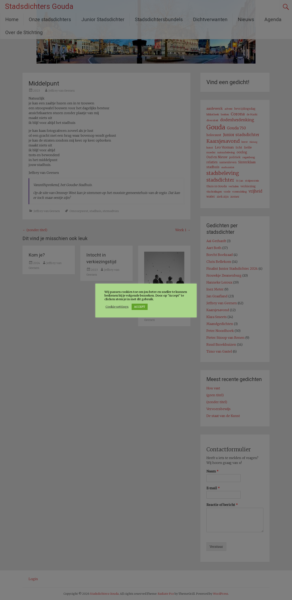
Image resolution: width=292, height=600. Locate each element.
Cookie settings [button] (117, 307)
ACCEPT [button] (139, 307)
